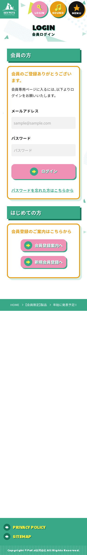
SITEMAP (22, 536)
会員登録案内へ (49, 246)
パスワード (21, 138)
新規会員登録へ (49, 262)
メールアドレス (25, 111)
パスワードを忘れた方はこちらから (42, 190)
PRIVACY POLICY (29, 527)
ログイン (49, 171)
